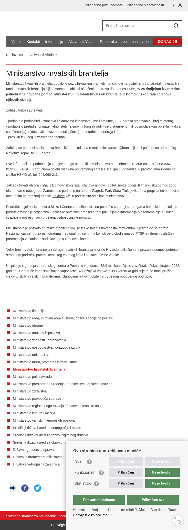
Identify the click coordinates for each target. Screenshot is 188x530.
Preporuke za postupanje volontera (128, 41)
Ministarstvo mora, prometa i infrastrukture (45, 362)
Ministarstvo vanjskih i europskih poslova (44, 420)
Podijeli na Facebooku (25, 488)
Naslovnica (14, 55)
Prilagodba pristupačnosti (104, 5)
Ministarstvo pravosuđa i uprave (37, 398)
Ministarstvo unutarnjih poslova (36, 333)
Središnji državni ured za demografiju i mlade (47, 428)
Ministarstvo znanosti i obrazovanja (39, 340)
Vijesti (16, 41)
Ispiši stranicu (12, 488)
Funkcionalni (85, 472)
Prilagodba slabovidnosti (145, 5)
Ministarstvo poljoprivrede (32, 377)
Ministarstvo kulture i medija (34, 413)
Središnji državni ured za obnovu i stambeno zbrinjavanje (56, 442)
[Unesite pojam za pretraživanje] (137, 25)
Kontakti (33, 41)
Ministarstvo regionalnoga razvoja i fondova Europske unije (57, 406)
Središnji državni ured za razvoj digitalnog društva (50, 435)
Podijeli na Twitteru (37, 488)
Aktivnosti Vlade (81, 41)
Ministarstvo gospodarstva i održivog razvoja (46, 347)
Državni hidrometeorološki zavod (38, 457)
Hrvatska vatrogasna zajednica (36, 464)
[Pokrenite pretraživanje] (176, 26)
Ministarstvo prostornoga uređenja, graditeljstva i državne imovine (62, 384)
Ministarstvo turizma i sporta (34, 355)
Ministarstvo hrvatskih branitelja (39, 369)
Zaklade (58, 196)
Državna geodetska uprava (33, 450)
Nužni (79, 461)
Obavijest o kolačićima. (90, 515)
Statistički (83, 483)
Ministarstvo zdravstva (30, 391)
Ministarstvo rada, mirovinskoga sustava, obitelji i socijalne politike (63, 318)
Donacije (167, 41)
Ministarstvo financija (29, 311)
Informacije (54, 41)
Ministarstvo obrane (28, 325)
